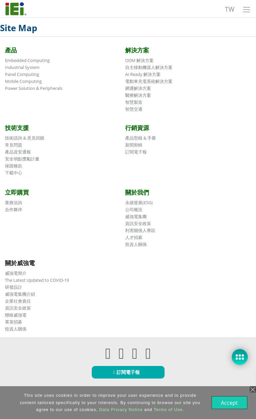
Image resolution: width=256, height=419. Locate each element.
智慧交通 (133, 109)
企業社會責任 (18, 301)
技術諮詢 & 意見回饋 (24, 138)
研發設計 (13, 287)
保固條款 (13, 166)
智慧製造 (133, 102)
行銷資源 (137, 128)
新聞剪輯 (133, 145)
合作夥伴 (13, 209)
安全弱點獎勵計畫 (22, 159)
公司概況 (133, 209)
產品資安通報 (18, 152)
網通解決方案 (138, 88)
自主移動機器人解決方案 (149, 67)
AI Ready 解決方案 (143, 74)
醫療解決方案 (138, 95)
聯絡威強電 (15, 315)
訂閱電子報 (136, 152)
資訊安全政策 (138, 223)
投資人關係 (136, 244)
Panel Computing (22, 74)
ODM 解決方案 (139, 60)
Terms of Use (167, 409)
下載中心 (13, 173)
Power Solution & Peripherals (33, 88)
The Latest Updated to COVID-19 (37, 280)
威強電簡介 (15, 273)
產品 (11, 50)
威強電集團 (136, 216)
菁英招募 (13, 322)
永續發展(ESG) (139, 203)
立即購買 (17, 192)
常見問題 (13, 145)
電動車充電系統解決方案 (149, 81)
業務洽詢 (13, 203)
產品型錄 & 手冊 (140, 138)
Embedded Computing (27, 60)
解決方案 (137, 50)
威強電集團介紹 (20, 294)
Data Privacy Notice (120, 409)
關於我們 (137, 192)
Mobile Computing (23, 81)
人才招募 (133, 237)
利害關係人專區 (140, 230)
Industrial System (22, 67)
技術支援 (17, 128)
